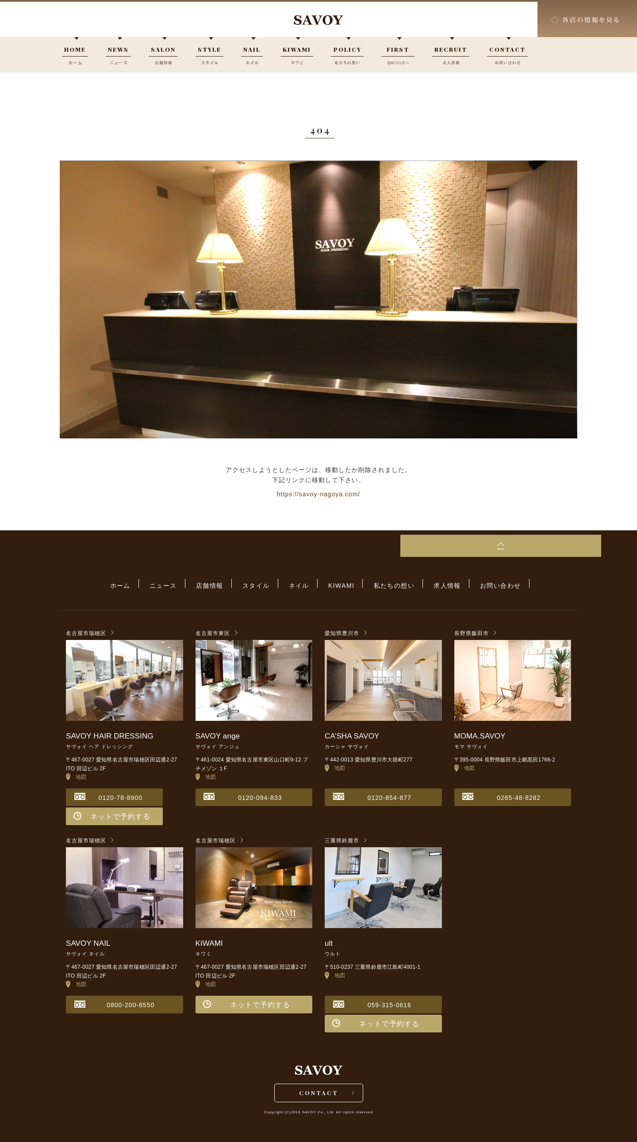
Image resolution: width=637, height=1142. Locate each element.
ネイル (299, 583)
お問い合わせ (482, 583)
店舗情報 (219, 583)
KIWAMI (337, 583)
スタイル (260, 583)
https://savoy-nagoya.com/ (318, 494)
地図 (76, 773)
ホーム (138, 583)
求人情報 (433, 583)
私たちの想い (385, 583)
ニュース (177, 583)
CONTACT (318, 1092)
